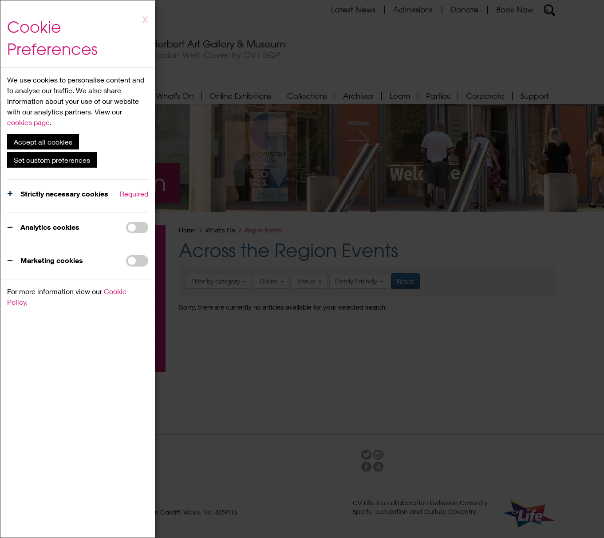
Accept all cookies (43, 141)
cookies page (28, 122)
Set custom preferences (52, 160)
